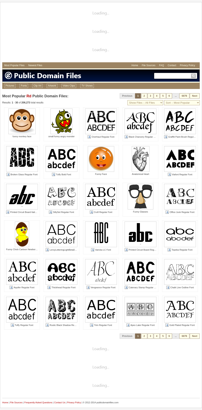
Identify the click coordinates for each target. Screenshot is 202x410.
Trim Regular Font (101, 325)
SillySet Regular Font (61, 212)
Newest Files (35, 65)
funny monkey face (22, 136)
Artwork (52, 85)
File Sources (148, 65)
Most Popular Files (14, 65)
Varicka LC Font (101, 250)
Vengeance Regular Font (101, 287)
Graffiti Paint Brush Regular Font (182, 137)
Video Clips (69, 85)
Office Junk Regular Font (180, 212)
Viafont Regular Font (180, 174)
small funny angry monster (61, 136)
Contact (172, 65)
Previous (127, 95)
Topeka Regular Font (180, 250)
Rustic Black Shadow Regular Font (65, 325)
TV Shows (87, 85)
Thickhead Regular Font (61, 287)
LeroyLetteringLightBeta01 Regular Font (68, 250)
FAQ (161, 65)
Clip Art (37, 85)
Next (194, 95)
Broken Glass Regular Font (22, 174)
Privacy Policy (187, 65)
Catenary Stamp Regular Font (141, 287)
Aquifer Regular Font (22, 287)
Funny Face (101, 174)
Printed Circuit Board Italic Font (23, 212)
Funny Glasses (140, 211)
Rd (28, 96)
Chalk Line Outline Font (180, 287)
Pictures (9, 85)
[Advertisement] (101, 32)
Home (135, 65)
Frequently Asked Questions (38, 402)
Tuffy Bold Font (61, 174)
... (176, 95)
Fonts (24, 85)
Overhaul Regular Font (101, 137)
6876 (184, 95)
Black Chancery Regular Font (141, 137)
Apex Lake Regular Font (140, 325)
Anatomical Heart (140, 174)
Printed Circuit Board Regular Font (144, 250)
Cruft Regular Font (101, 212)
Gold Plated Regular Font (180, 325)
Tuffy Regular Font (22, 325)
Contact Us (59, 402)
